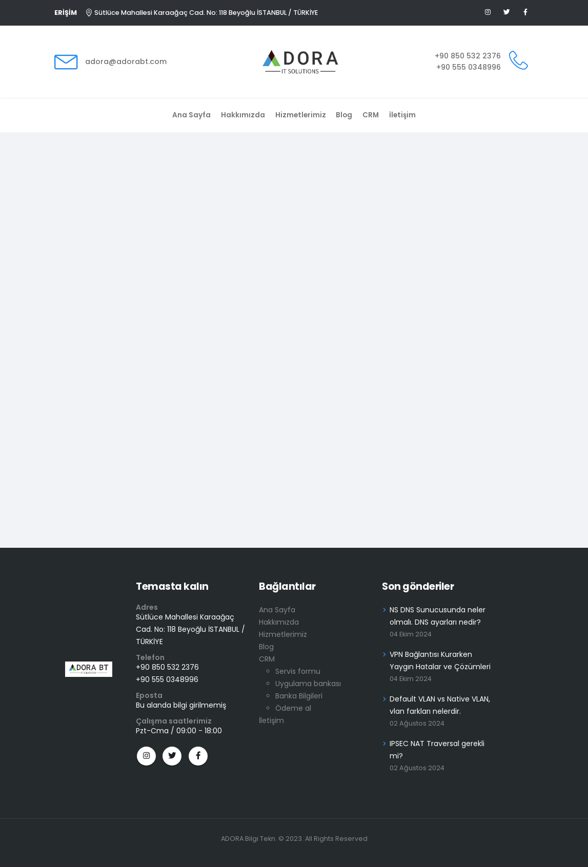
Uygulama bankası (308, 683)
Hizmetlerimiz (300, 115)
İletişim (402, 115)
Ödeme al (293, 708)
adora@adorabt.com (126, 61)
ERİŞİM (65, 12)
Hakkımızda (243, 115)
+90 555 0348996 (468, 67)
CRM (370, 115)
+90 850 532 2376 (468, 56)
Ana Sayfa (191, 115)
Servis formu (297, 671)
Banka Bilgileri (298, 696)
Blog (344, 115)
